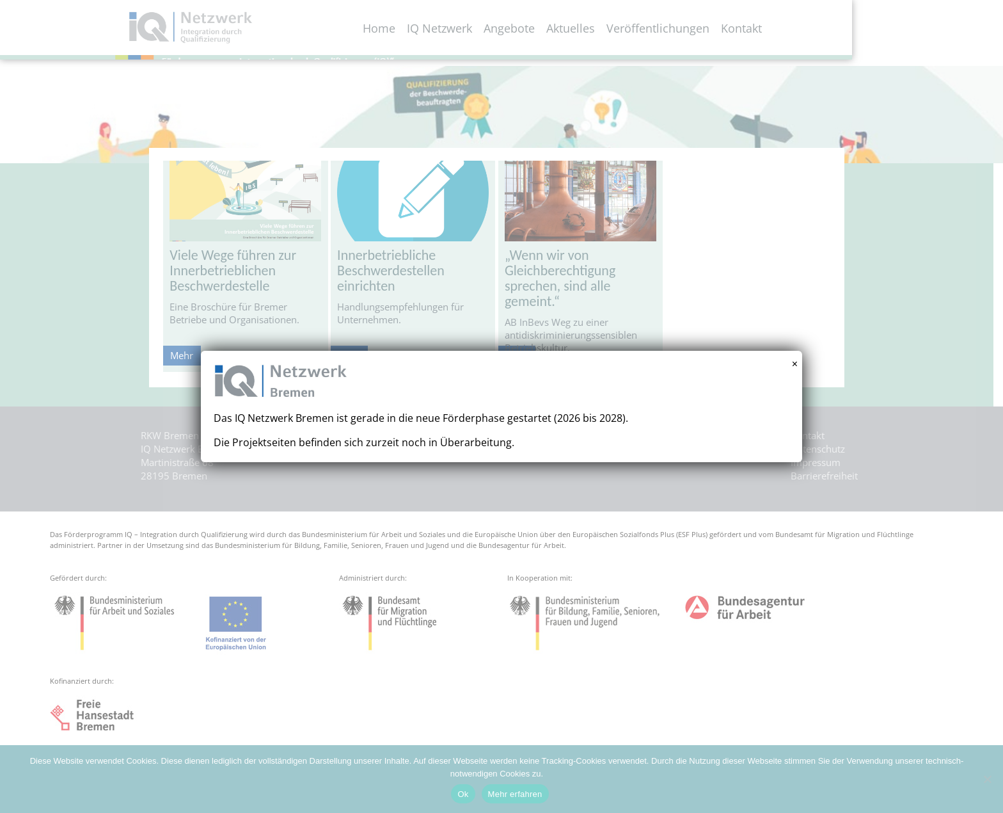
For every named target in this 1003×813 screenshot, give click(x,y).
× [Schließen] (795, 363)
